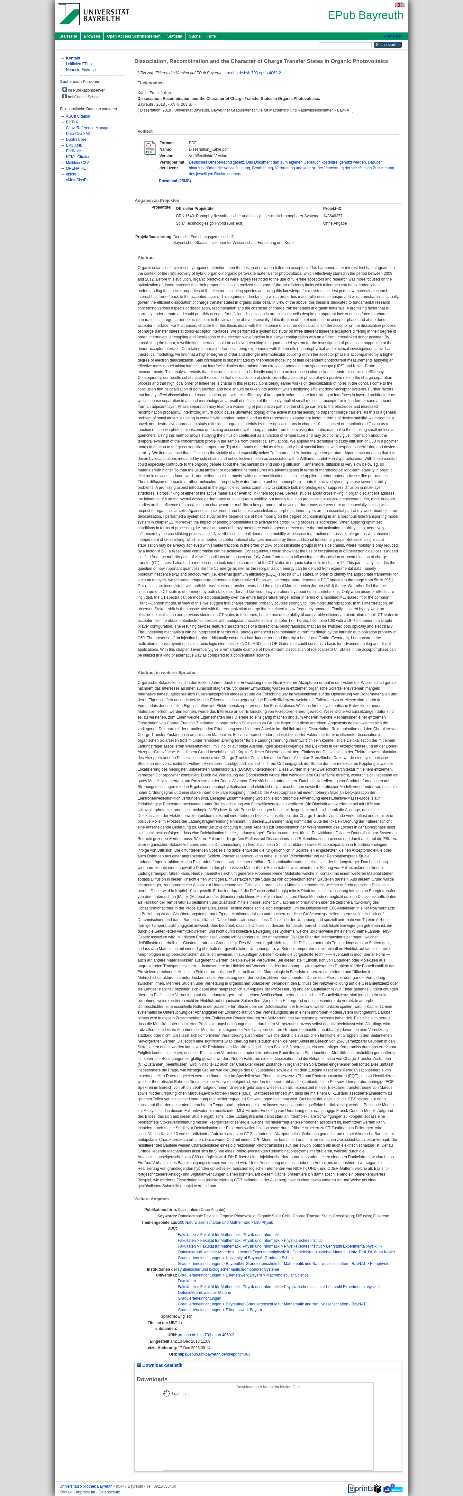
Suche (195, 36)
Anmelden (393, 36)
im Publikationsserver (83, 90)
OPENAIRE (76, 168)
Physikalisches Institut (303, 1240)
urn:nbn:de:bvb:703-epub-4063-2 (252, 73)
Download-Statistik (159, 1365)
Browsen (92, 36)
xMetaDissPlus (78, 180)
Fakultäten (187, 1234)
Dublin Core (76, 139)
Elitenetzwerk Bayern (244, 1275)
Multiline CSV (77, 162)
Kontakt (66, 1492)
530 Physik (263, 1222)
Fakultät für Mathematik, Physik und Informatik (240, 1234)
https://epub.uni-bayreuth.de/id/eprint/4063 (214, 1354)
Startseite (68, 36)
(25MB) (175, 181)
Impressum (86, 1492)
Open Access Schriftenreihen (133, 36)
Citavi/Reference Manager (88, 128)
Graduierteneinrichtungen (199, 1258)
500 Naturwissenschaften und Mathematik (214, 1222)
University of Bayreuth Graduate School (260, 1258)
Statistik (174, 36)
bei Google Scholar (81, 96)
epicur (71, 174)
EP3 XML (74, 145)
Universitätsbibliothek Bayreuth (86, 1486)
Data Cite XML (78, 133)
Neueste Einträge (81, 69)
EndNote (73, 151)
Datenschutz (109, 1492)
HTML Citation (78, 157)
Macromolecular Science (288, 1275)
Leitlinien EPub (79, 64)
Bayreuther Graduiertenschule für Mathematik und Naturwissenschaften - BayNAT (296, 1263)
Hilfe (211, 36)
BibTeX (72, 122)
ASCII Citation (78, 116)
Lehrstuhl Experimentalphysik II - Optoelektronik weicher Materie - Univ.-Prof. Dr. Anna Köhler (315, 1252)
